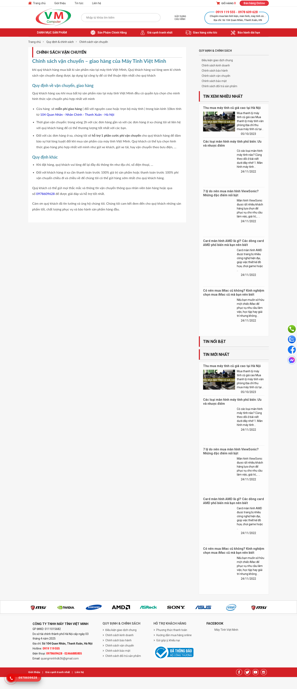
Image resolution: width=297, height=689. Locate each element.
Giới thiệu (60, 3)
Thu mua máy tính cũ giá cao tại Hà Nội (232, 108)
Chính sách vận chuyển (216, 75)
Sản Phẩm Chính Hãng (108, 33)
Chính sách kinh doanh (216, 65)
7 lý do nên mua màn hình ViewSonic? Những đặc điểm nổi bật (231, 193)
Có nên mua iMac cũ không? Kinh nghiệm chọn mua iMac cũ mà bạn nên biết (233, 292)
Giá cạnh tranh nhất (156, 33)
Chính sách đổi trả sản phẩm (219, 86)
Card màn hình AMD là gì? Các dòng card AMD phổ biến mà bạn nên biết (233, 243)
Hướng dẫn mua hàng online (174, 635)
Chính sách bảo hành (215, 70)
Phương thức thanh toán (171, 630)
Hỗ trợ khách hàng (169, 623)
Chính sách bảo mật (214, 81)
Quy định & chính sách (121, 623)
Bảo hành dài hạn (245, 33)
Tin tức (79, 3)
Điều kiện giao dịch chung (217, 60)
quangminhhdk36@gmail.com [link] (60, 658)
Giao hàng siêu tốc (201, 33)
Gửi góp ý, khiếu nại (168, 640)
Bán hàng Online (254, 3)
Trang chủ (39, 3)
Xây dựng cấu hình (180, 18)
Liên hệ (96, 3)
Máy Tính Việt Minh (226, 629)
